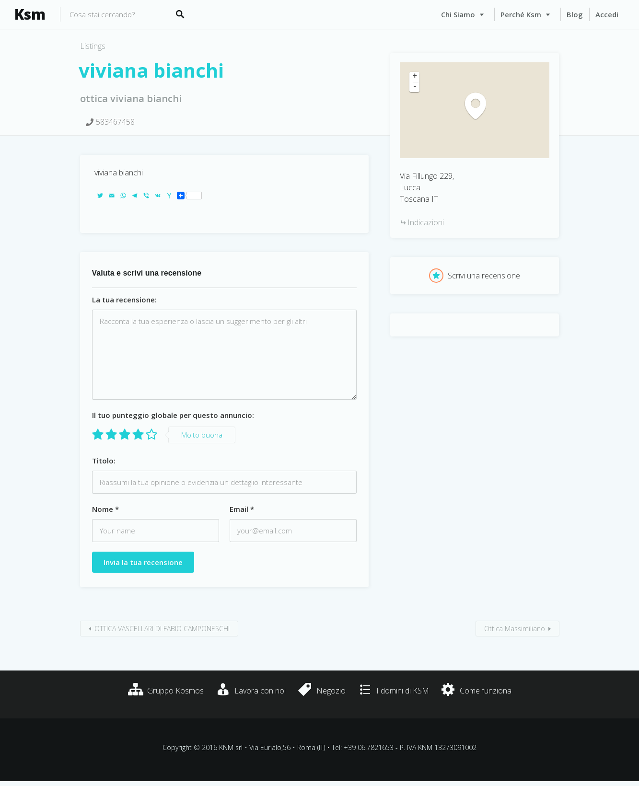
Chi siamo (458, 14)
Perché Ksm (520, 14)
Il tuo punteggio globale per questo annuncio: (173, 415)
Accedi (606, 14)
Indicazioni (425, 222)
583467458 (115, 121)
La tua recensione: (124, 299)
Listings (92, 46)
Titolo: (104, 460)
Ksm (30, 14)
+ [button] (415, 76)
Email (242, 509)
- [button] (415, 87)
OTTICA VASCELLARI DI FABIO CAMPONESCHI (162, 628)
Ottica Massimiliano (514, 628)
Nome (105, 509)
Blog (575, 14)
